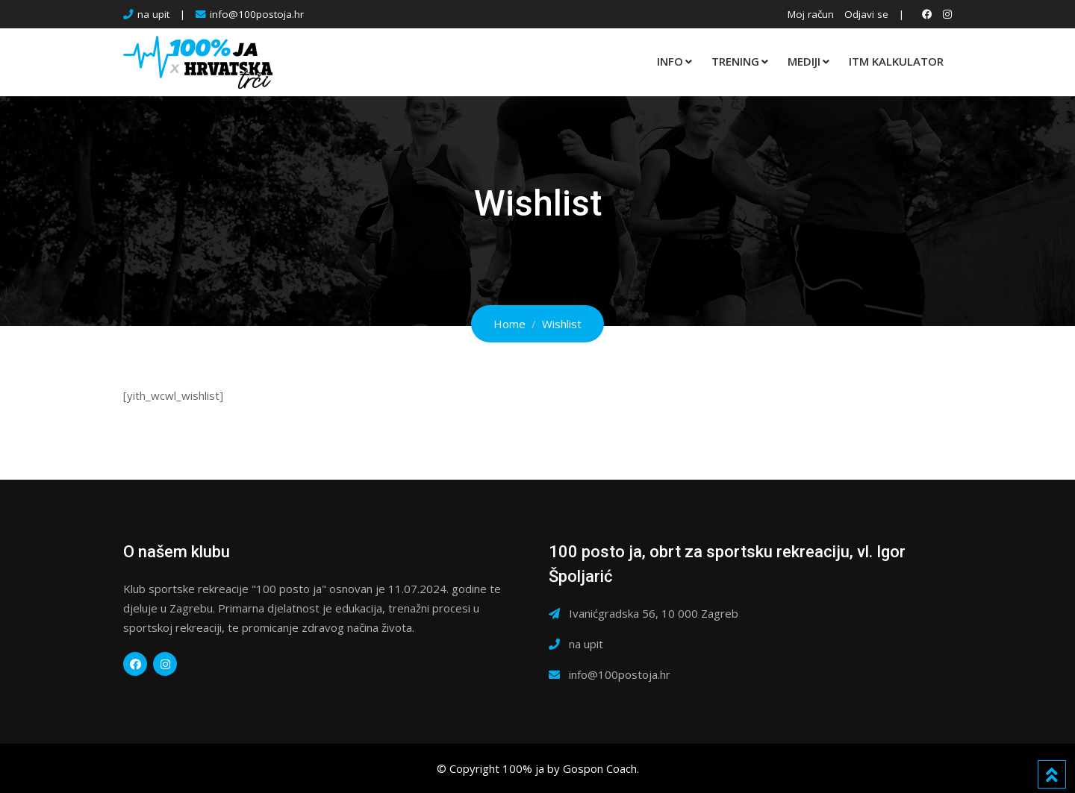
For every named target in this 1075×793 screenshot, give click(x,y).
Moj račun (811, 14)
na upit (153, 14)
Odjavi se (866, 14)
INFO (670, 61)
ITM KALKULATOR (896, 61)
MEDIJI (804, 61)
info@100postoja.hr (257, 14)
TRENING (735, 61)
